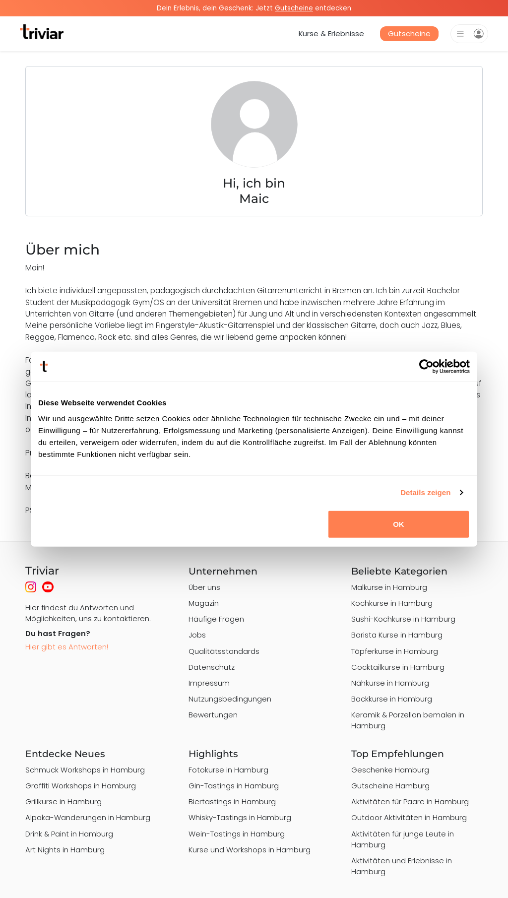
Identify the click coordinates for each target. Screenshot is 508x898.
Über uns (204, 587)
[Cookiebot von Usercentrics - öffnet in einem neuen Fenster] (426, 366)
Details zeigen (425, 492)
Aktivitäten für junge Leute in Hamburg (402, 839)
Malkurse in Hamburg (389, 587)
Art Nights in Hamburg (65, 849)
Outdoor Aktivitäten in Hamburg (409, 817)
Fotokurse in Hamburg (228, 770)
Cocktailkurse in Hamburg (397, 667)
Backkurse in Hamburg (391, 699)
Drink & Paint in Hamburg (69, 834)
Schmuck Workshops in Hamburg (85, 770)
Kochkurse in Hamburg (392, 603)
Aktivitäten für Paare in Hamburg (410, 801)
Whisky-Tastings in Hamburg (240, 817)
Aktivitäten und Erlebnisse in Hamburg (401, 866)
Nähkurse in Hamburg (390, 683)
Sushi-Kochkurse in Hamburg (403, 619)
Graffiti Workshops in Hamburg (80, 785)
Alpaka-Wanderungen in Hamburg (87, 817)
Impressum (209, 683)
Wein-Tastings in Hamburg (237, 834)
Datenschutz (212, 667)
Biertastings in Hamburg (232, 801)
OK (398, 523)
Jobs (197, 635)
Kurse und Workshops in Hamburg (250, 849)
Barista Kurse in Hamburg (397, 635)
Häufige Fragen (216, 619)
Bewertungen (213, 714)
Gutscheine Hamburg (390, 785)
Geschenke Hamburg (390, 770)
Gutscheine (409, 33)
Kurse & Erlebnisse (331, 33)
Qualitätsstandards (224, 651)
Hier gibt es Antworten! (66, 646)
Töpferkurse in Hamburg (394, 651)
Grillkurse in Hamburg (63, 801)
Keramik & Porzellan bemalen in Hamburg (407, 720)
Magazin (204, 603)
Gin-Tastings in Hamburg (234, 785)
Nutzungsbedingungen (230, 699)
